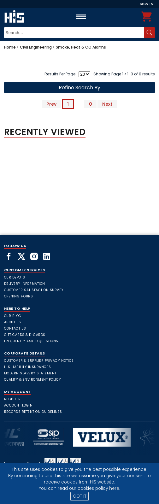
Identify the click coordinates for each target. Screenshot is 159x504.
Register (12, 399)
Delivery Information (24, 283)
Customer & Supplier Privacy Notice (39, 360)
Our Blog (12, 316)
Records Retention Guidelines (33, 411)
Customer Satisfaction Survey (34, 290)
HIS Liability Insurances (27, 367)
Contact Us (15, 328)
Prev (51, 104)
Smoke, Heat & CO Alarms (81, 47)
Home (10, 47)
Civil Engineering (36, 47)
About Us (12, 322)
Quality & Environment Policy (32, 379)
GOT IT (79, 496)
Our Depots (14, 277)
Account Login (18, 405)
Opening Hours (18, 296)
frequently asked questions (31, 341)
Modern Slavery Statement (30, 373)
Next (107, 104)
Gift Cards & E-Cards (24, 334)
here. (114, 488)
